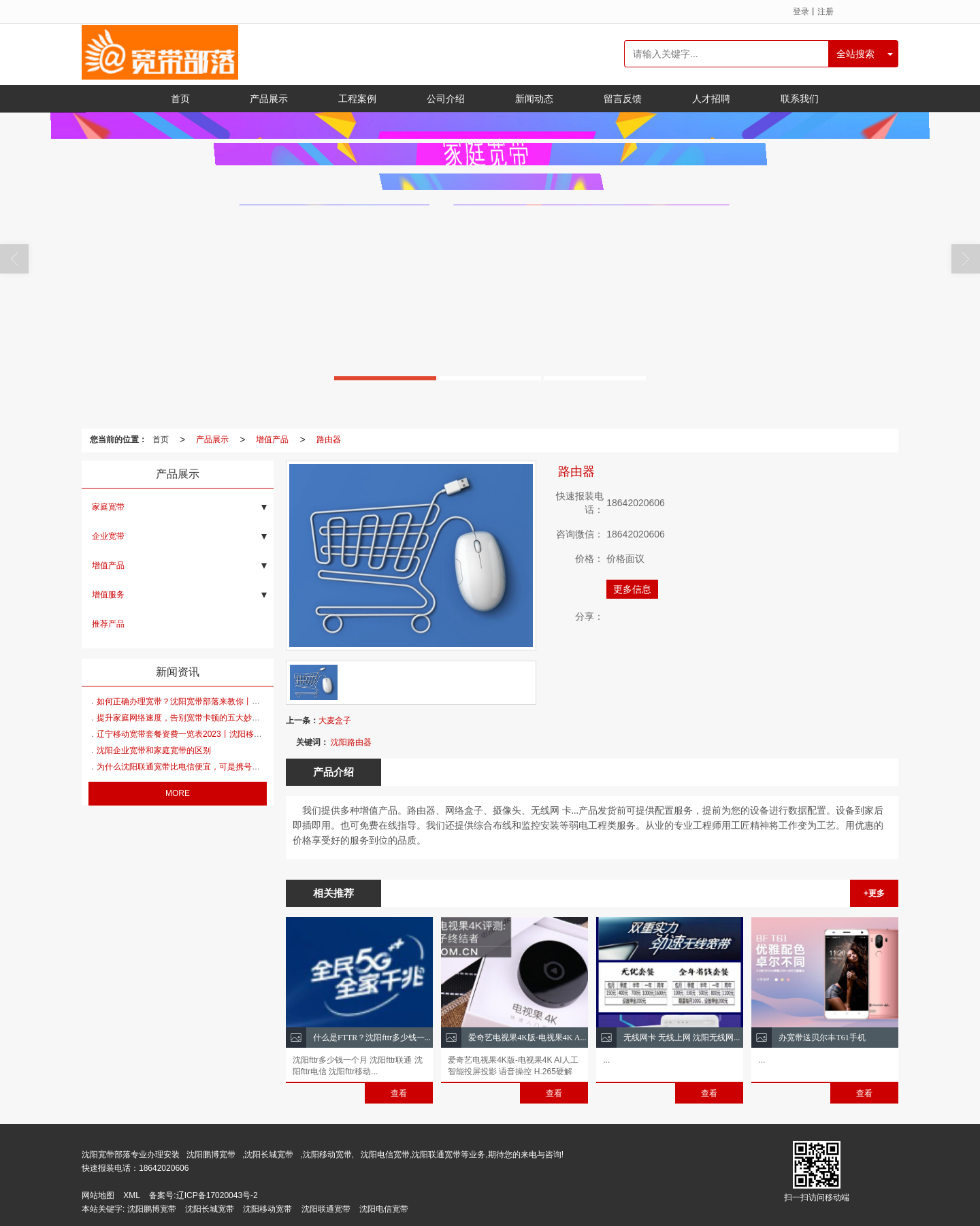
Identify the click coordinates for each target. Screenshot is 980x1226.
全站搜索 (855, 53)
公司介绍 (446, 98)
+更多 (874, 893)
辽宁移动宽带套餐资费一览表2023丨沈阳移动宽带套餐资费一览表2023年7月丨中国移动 (256, 734)
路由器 (328, 439)
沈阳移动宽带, (328, 1154)
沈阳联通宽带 (325, 1209)
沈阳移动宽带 (267, 1209)
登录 (801, 11)
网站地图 (98, 1195)
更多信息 (632, 589)
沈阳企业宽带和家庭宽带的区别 (154, 750)
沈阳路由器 (351, 742)
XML (131, 1195)
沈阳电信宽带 (383, 1209)
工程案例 (357, 98)
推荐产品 (108, 624)
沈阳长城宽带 (268, 1154)
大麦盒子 (334, 720)
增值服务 (108, 594)
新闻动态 (534, 98)
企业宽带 (108, 536)
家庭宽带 (108, 507)
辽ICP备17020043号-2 (217, 1195)
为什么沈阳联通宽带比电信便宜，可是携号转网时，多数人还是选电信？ (227, 767)
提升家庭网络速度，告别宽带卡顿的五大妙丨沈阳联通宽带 (203, 718)
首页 (180, 98)
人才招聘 (711, 98)
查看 (399, 1093)
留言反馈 (623, 98)
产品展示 (269, 98)
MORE (177, 793)
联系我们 (800, 98)
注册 (825, 11)
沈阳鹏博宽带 (210, 1154)
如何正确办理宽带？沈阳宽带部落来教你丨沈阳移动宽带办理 (207, 701)
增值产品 (272, 439)
